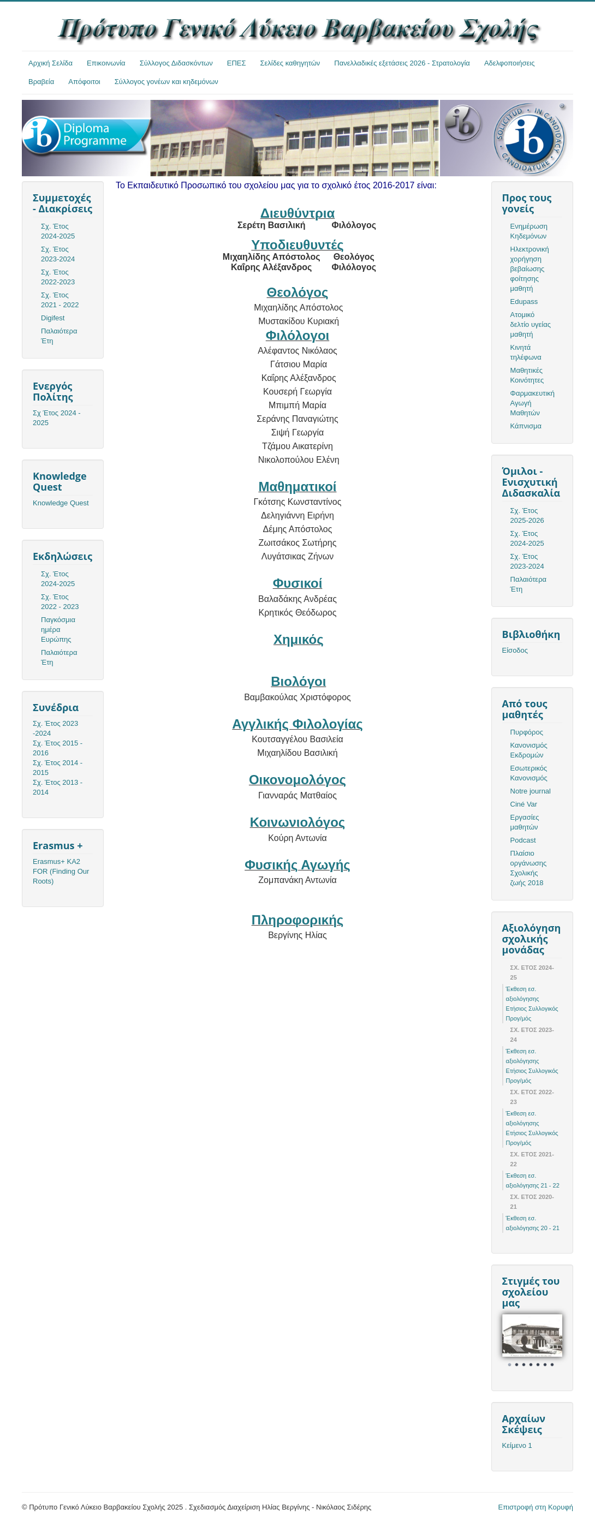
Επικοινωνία (106, 63)
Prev (516, 1342)
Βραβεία (41, 81)
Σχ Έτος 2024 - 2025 (57, 418)
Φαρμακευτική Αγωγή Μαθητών (532, 403)
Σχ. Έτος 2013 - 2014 (57, 787)
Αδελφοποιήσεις (509, 63)
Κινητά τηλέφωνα (526, 352)
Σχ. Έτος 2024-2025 (58, 231)
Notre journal (530, 791)
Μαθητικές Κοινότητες (527, 375)
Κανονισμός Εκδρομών (529, 750)
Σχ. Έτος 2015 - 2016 (57, 748)
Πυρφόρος (526, 732)
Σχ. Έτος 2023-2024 (58, 254)
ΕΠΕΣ (236, 63)
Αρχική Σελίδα (50, 63)
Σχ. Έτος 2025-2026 (527, 515)
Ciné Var (524, 804)
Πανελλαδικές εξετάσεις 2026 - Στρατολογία (402, 63)
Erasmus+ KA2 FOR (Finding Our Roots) (61, 871)
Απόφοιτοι (84, 81)
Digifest (52, 318)
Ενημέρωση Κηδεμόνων (529, 231)
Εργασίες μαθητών (524, 822)
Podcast (523, 840)
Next (548, 1342)
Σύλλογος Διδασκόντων (176, 63)
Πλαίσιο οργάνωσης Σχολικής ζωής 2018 (528, 868)
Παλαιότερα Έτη (59, 336)
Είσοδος (515, 650)
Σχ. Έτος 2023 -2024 (55, 728)
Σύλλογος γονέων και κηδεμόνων (166, 81)
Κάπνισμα (526, 426)
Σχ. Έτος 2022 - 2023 (60, 602)
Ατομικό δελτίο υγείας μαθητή (530, 324)
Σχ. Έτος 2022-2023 (58, 277)
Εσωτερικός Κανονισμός (529, 773)
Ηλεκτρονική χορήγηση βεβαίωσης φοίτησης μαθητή (529, 269)
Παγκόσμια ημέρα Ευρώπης (58, 629)
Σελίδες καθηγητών (290, 63)
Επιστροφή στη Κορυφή (536, 1507)
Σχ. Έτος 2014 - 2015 (57, 768)
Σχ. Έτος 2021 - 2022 (60, 300)
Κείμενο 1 (517, 1445)
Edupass (524, 301)
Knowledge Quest (61, 503)
